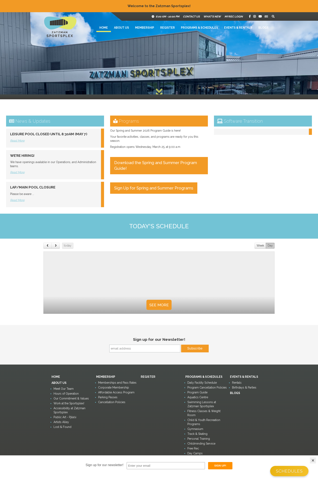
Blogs (263, 27)
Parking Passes (107, 397)
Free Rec (193, 448)
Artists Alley (61, 422)
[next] (56, 246)
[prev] (47, 246)
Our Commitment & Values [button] (71, 398)
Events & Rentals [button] (238, 27)
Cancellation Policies (111, 402)
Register (167, 27)
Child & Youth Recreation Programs (203, 422)
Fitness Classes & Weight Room (203, 413)
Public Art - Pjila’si (65, 417)
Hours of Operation (66, 393)
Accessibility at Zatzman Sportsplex (69, 410)
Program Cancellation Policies (207, 387)
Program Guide (197, 392)
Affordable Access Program (116, 392)
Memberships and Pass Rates (117, 382)
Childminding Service (201, 443)
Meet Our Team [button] (64, 388)
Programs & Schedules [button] (199, 27)
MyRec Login (234, 16)
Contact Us (191, 16)
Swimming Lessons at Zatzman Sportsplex (201, 404)
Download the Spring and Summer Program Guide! (155, 165)
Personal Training (198, 438)
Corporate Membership (113, 387)
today (67, 245)
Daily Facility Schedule (202, 382)
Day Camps (195, 453)
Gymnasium (195, 429)
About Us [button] (121, 27)
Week (260, 245)
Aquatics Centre (197, 397)
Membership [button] (144, 27)
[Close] (313, 460)
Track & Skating (197, 433)
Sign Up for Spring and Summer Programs (153, 188)
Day (270, 245)
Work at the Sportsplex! (69, 403)
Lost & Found (62, 427)
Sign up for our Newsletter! (159, 339)
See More (159, 305)
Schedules (289, 471)
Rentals (237, 382)
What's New (212, 16)
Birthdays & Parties (244, 387)
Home (103, 27)
